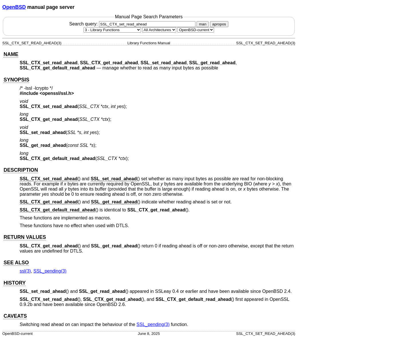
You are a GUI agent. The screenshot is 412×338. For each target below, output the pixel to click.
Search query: (133, 23)
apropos (219, 24)
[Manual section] (112, 30)
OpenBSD (14, 7)
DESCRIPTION (20, 170)
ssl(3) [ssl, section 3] (25, 271)
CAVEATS (15, 316)
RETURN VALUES (24, 237)
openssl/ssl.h (56, 93)
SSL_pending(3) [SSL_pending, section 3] (50, 271)
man (202, 24)
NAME (10, 54)
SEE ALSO (16, 262)
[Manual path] (195, 30)
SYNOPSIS (16, 80)
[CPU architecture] (159, 30)
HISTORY (14, 283)
